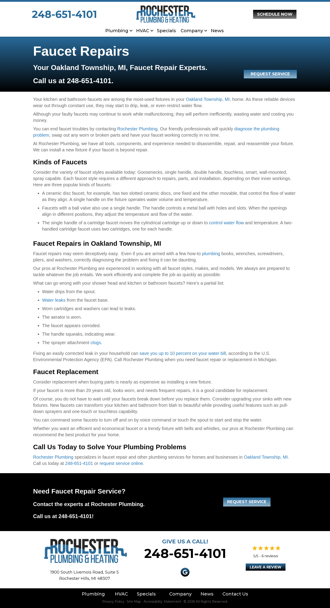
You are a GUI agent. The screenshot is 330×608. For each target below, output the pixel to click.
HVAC (142, 30)
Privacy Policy (113, 602)
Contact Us (235, 594)
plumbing (211, 253)
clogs (96, 342)
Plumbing (116, 30)
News (217, 30)
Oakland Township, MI (208, 99)
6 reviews (270, 556)
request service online (121, 463)
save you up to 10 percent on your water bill (183, 353)
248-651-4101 (64, 14)
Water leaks (54, 300)
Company (192, 30)
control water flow (226, 222)
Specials (166, 30)
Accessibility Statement (162, 602)
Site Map (134, 602)
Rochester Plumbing (137, 128)
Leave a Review (265, 567)
